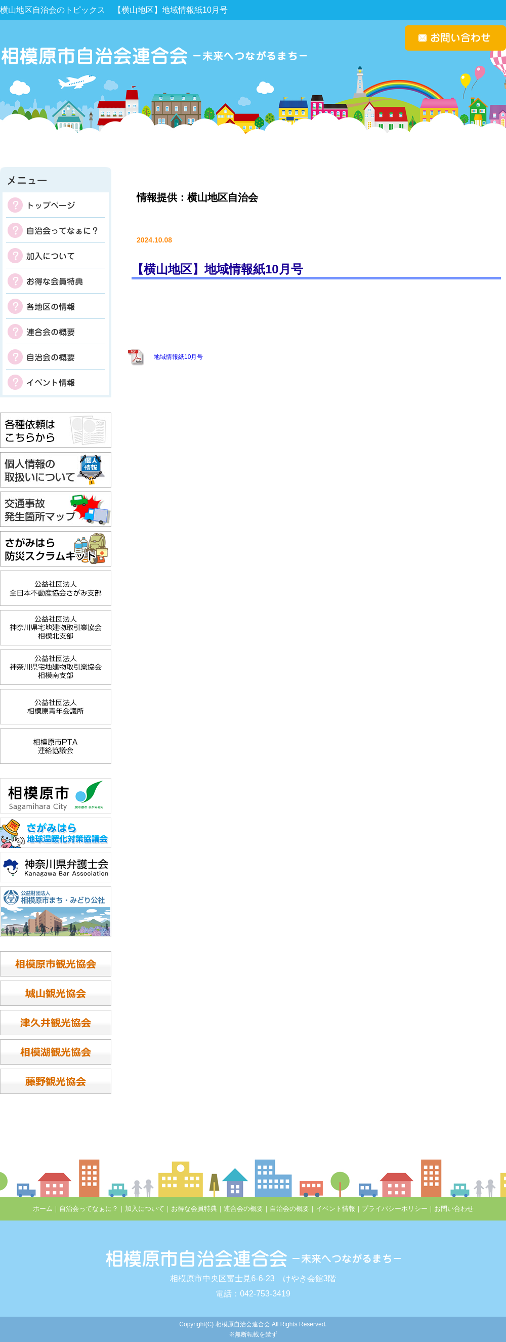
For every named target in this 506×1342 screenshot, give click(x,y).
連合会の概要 (56, 331)
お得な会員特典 (56, 281)
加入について (56, 255)
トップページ (56, 205)
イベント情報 (56, 382)
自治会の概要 (56, 357)
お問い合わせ (454, 1208)
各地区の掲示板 (56, 306)
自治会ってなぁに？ (56, 230)
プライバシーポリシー (395, 1208)
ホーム (43, 1208)
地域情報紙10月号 (178, 356)
